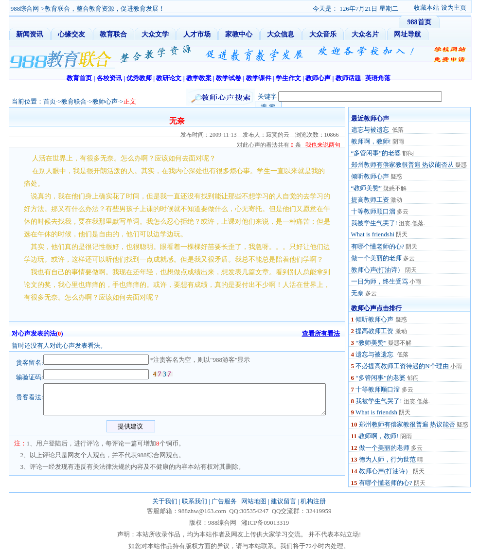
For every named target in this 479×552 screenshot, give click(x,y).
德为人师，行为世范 (387, 459)
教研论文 (168, 78)
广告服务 (224, 501)
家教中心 (238, 34)
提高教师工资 (370, 199)
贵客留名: (29, 362)
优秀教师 (139, 78)
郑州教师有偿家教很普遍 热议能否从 (402, 164)
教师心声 (318, 78)
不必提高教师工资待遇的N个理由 (401, 366)
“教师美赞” (366, 188)
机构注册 (313, 501)
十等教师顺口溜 (373, 211)
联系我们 (194, 501)
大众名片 (365, 34)
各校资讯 (109, 78)
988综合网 (25, 8)
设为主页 (453, 7)
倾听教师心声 (370, 176)
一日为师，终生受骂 (379, 281)
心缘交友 (71, 34)
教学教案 (199, 78)
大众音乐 (323, 34)
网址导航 (407, 34)
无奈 (357, 293)
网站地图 (253, 501)
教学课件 (258, 78)
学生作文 (288, 78)
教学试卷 (228, 78)
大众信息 (280, 34)
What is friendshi (373, 234)
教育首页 (79, 78)
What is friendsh (376, 412)
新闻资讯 (29, 34)
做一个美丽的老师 (376, 258)
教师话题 (348, 78)
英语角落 (377, 78)
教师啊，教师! (371, 141)
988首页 (419, 22)
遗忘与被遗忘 (370, 129)
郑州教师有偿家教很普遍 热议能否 (407, 424)
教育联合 (113, 34)
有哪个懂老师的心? (378, 246)
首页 (49, 101)
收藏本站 (426, 7)
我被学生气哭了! (374, 223)
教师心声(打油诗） (377, 269)
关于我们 (164, 501)
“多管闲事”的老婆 (376, 153)
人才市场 (197, 34)
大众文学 (155, 34)
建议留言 (283, 501)
